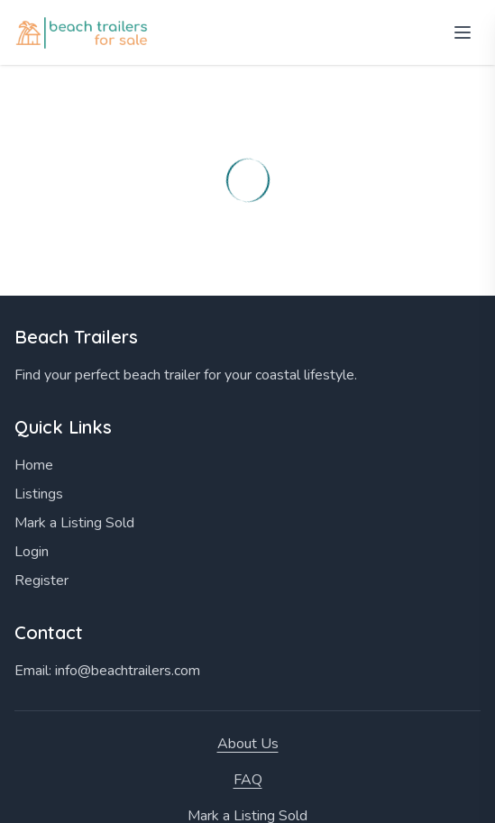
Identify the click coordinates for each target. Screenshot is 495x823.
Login (31, 552)
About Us (248, 744)
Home (33, 465)
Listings (38, 494)
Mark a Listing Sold (74, 523)
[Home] (83, 33)
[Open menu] (463, 32)
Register (41, 580)
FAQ (248, 780)
